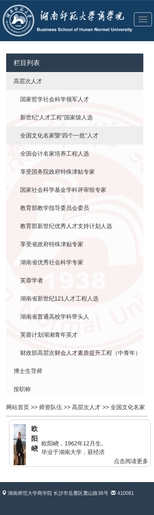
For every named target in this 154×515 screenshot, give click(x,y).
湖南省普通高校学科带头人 (54, 316)
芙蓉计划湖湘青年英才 (49, 334)
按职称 (22, 389)
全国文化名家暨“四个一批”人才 (59, 135)
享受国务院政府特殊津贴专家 (57, 171)
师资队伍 (50, 407)
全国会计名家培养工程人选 (54, 153)
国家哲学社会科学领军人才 (54, 99)
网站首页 (17, 407)
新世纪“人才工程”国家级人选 (56, 117)
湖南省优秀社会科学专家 (51, 262)
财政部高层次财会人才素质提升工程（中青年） (80, 353)
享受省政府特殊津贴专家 (51, 244)
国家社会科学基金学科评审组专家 (63, 189)
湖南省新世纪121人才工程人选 (59, 298)
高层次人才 (28, 81)
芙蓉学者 (31, 280)
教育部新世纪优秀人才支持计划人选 (66, 226)
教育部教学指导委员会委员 (54, 208)
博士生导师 (28, 371)
